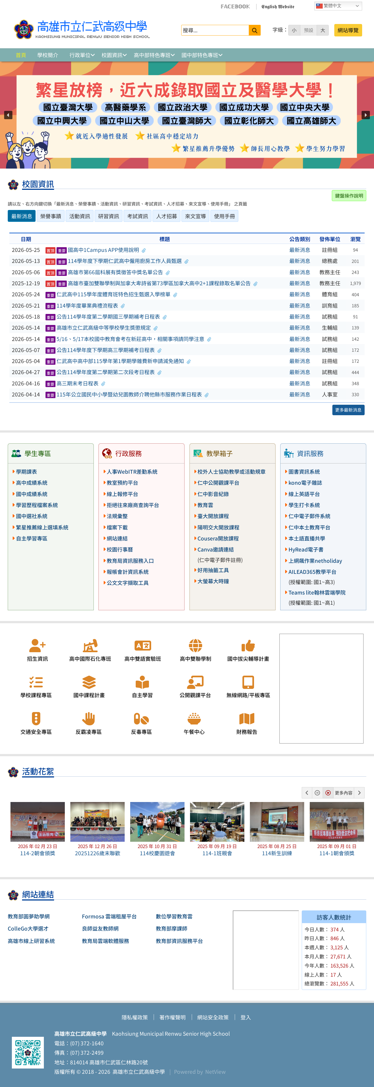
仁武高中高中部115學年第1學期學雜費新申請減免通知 (118, 361)
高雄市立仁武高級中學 (137, 1071)
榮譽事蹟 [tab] (50, 216)
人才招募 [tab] (166, 216)
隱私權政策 (135, 1017)
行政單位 (80, 55)
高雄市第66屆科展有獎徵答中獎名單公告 (108, 272)
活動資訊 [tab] (79, 216)
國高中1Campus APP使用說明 (96, 250)
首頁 (21, 55)
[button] (8, 115)
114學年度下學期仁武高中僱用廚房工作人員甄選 (117, 261)
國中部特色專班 (199, 55)
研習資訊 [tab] (108, 216)
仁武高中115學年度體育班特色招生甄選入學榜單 (111, 294)
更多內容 (343, 792)
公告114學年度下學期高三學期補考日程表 (104, 350)
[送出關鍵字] (255, 30)
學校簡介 (47, 55)
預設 (308, 30)
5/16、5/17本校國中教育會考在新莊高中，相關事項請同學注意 (128, 339)
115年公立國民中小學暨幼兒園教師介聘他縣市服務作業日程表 (127, 394)
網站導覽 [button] (348, 30)
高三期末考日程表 (75, 383)
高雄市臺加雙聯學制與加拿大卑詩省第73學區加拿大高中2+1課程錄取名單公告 (151, 283)
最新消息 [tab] (21, 216)
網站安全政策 (213, 1017)
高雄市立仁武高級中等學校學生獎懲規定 (102, 327)
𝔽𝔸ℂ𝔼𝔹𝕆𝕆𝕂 (235, 6)
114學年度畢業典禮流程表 (85, 305)
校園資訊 (111, 55)
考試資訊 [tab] (137, 216)
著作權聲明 (172, 1017)
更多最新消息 (348, 409)
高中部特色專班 (152, 55)
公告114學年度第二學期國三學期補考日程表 (106, 316)
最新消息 (299, 250)
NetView (215, 1071)
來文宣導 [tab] (195, 216)
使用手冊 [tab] (224, 216)
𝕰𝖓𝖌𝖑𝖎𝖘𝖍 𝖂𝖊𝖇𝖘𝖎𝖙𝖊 (277, 6)
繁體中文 (328, 6)
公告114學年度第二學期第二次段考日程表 (104, 372)
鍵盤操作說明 (349, 195)
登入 (246, 1017)
